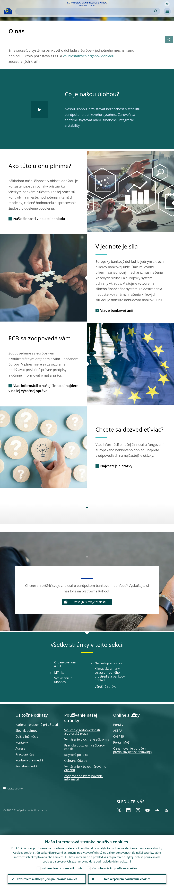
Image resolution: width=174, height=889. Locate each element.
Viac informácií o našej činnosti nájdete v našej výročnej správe (43, 388)
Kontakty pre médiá (29, 760)
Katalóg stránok (15, 788)
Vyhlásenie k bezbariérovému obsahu (85, 768)
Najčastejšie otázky (116, 466)
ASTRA (117, 730)
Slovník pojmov (26, 730)
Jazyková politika (76, 755)
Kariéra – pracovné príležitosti (36, 725)
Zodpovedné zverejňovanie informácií (83, 777)
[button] (167, 3)
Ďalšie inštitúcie (26, 736)
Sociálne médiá (26, 766)
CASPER (118, 736)
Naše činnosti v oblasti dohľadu (39, 218)
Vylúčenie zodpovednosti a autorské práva (82, 731)
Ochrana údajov (75, 761)
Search (156, 11)
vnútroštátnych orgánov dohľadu (88, 56)
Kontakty (21, 742)
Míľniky (59, 672)
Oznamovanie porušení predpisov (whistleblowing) (132, 750)
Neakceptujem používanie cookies (127, 879)
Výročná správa (106, 687)
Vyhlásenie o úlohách (63, 680)
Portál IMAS (121, 742)
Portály (118, 725)
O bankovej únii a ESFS (65, 664)
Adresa (20, 748)
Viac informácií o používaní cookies (114, 868)
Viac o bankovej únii (116, 310)
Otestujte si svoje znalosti (89, 602)
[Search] (85, 11)
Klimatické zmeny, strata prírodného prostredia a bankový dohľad (110, 674)
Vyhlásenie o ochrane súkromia (86, 739)
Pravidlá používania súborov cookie (84, 747)
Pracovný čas (24, 754)
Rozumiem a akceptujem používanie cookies (47, 879)
